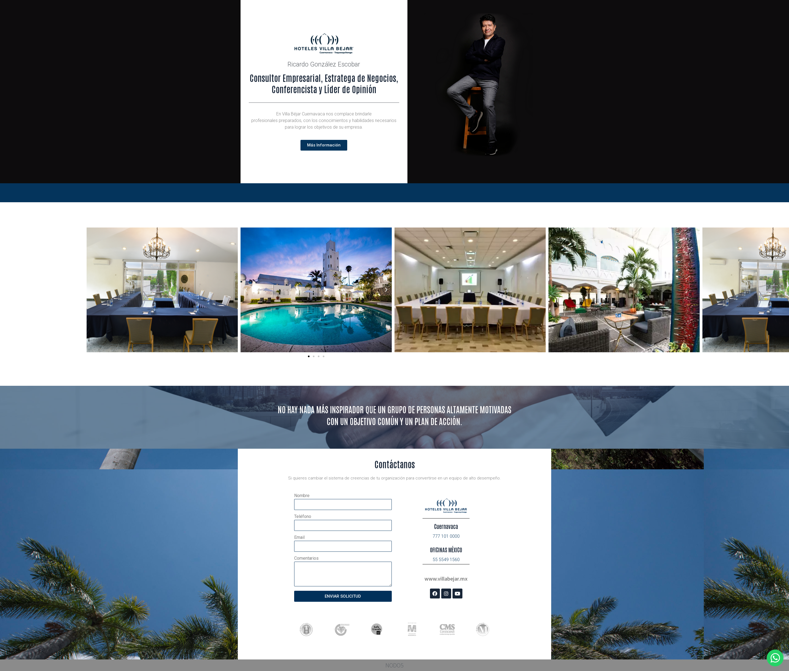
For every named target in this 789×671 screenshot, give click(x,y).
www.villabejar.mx (446, 578)
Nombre (302, 495)
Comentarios (306, 558)
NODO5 (394, 665)
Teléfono (302, 516)
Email (299, 537)
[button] (309, 356)
